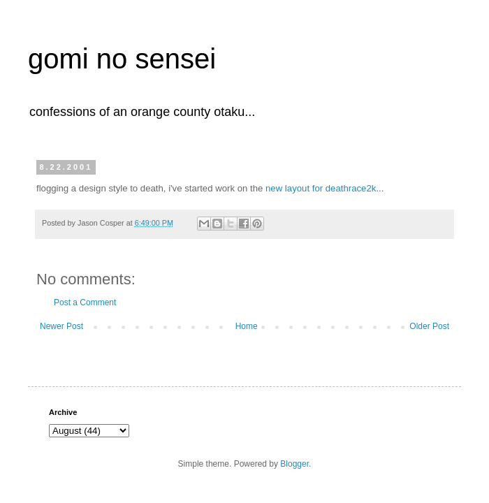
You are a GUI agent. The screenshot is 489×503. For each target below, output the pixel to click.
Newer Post (61, 326)
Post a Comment (85, 302)
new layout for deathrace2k (320, 188)
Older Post (429, 326)
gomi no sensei (122, 58)
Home (246, 326)
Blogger (294, 464)
